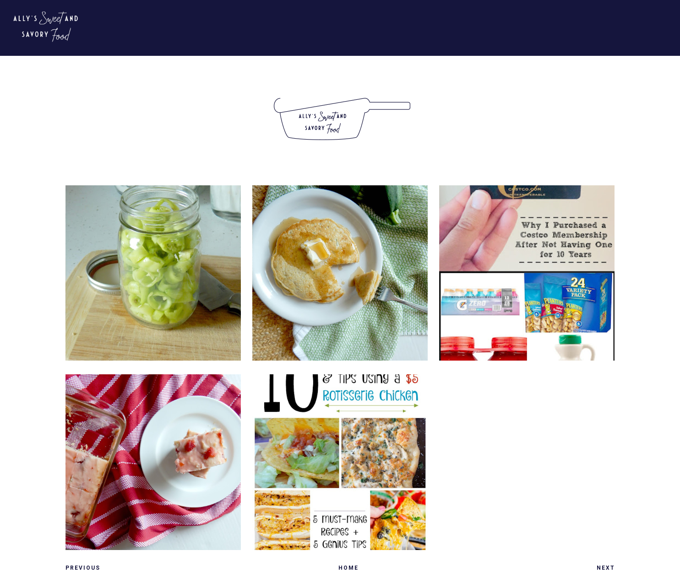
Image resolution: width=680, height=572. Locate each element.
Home (348, 568)
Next (606, 568)
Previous (82, 568)
